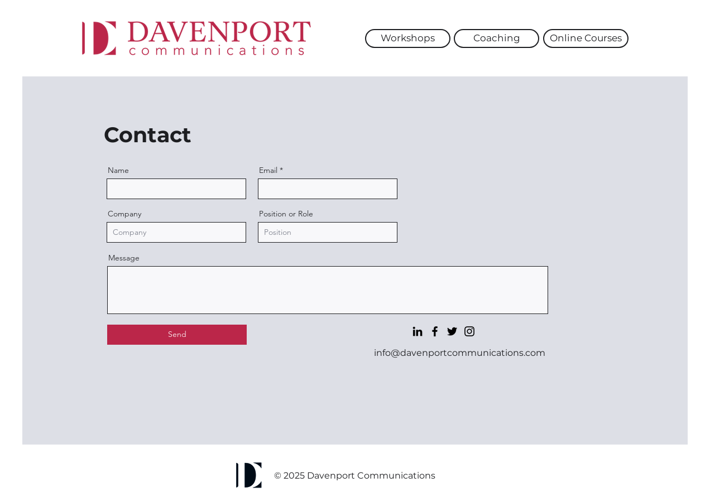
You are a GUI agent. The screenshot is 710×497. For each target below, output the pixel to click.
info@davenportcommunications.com (459, 353)
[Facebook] (435, 331)
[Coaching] (496, 38)
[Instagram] (469, 331)
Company (124, 214)
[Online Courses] (586, 38)
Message (124, 258)
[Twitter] (452, 331)
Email (268, 170)
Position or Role (286, 214)
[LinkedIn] (417, 331)
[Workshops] (407, 38)
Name (118, 170)
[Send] (177, 335)
